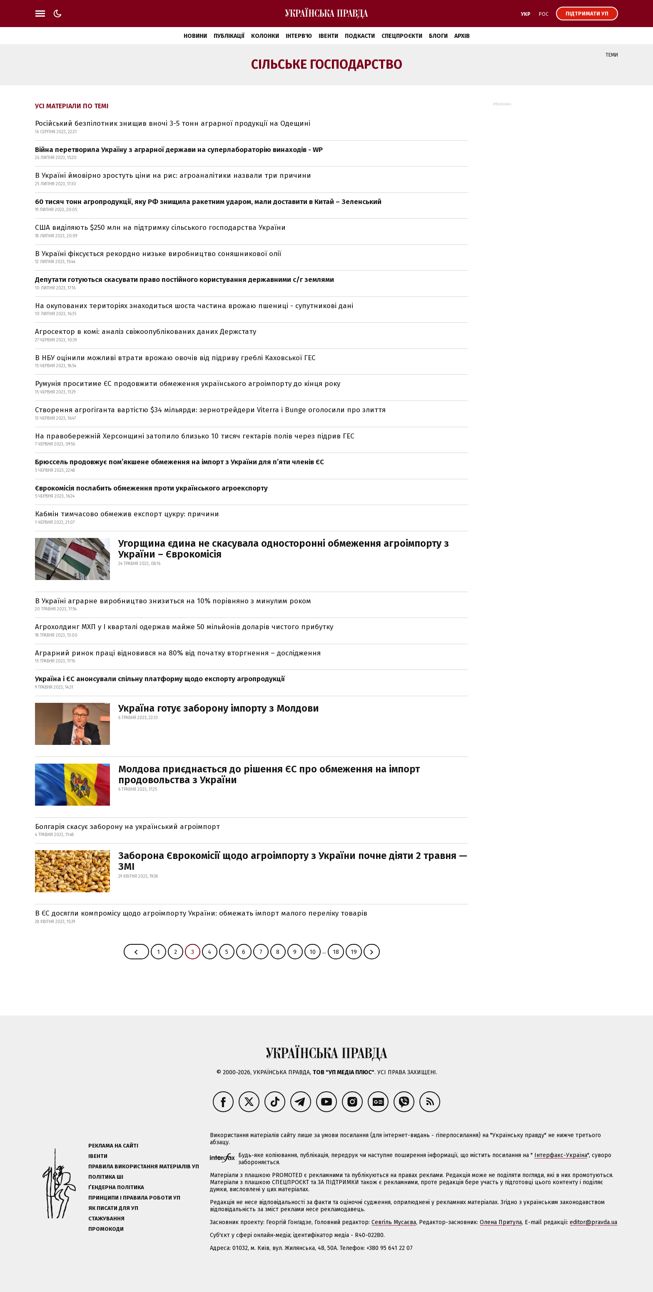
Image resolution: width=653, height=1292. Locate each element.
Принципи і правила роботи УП (134, 1198)
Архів (462, 36)
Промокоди (106, 1229)
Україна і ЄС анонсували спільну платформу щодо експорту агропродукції (160, 679)
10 (312, 952)
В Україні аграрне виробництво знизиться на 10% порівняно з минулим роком (173, 601)
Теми (612, 55)
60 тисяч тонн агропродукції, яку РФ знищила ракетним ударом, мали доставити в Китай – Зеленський (208, 201)
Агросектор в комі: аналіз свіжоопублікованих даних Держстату (145, 331)
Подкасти (360, 36)
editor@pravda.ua (593, 1222)
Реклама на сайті (113, 1146)
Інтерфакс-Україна (560, 1155)
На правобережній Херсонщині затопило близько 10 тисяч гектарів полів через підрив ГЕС (194, 436)
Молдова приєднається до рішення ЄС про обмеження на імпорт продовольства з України (269, 774)
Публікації (229, 36)
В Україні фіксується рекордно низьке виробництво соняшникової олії (158, 253)
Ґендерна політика (116, 1187)
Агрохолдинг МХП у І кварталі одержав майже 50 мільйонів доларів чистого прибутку (184, 626)
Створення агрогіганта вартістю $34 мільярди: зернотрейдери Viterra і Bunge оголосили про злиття (210, 410)
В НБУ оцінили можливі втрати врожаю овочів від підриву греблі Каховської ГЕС (175, 357)
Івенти (328, 36)
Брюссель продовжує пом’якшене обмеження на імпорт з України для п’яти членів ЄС (179, 462)
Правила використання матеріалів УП (143, 1166)
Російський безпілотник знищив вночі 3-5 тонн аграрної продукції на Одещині (172, 123)
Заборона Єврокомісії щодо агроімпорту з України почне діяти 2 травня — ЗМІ (292, 861)
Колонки (265, 36)
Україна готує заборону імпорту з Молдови (218, 708)
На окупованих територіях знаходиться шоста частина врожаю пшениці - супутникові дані (194, 305)
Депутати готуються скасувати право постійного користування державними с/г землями (184, 279)
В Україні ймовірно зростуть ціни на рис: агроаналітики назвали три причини (173, 175)
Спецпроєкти (401, 36)
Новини (195, 36)
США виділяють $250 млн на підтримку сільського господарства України (160, 227)
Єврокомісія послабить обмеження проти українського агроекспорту (151, 488)
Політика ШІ (105, 1177)
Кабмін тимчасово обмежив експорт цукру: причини (127, 514)
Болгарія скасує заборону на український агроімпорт (127, 826)
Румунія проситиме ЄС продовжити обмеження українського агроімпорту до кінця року (187, 383)
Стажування (106, 1218)
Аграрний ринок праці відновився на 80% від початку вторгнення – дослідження (178, 653)
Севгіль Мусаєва (393, 1222)
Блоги (438, 36)
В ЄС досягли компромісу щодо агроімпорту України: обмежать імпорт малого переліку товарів (201, 913)
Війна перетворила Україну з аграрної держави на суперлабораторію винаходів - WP (179, 149)
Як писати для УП (113, 1208)
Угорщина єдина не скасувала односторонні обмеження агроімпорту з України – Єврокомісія (283, 549)
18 (336, 952)
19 (354, 952)
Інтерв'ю (299, 36)
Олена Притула (501, 1222)
